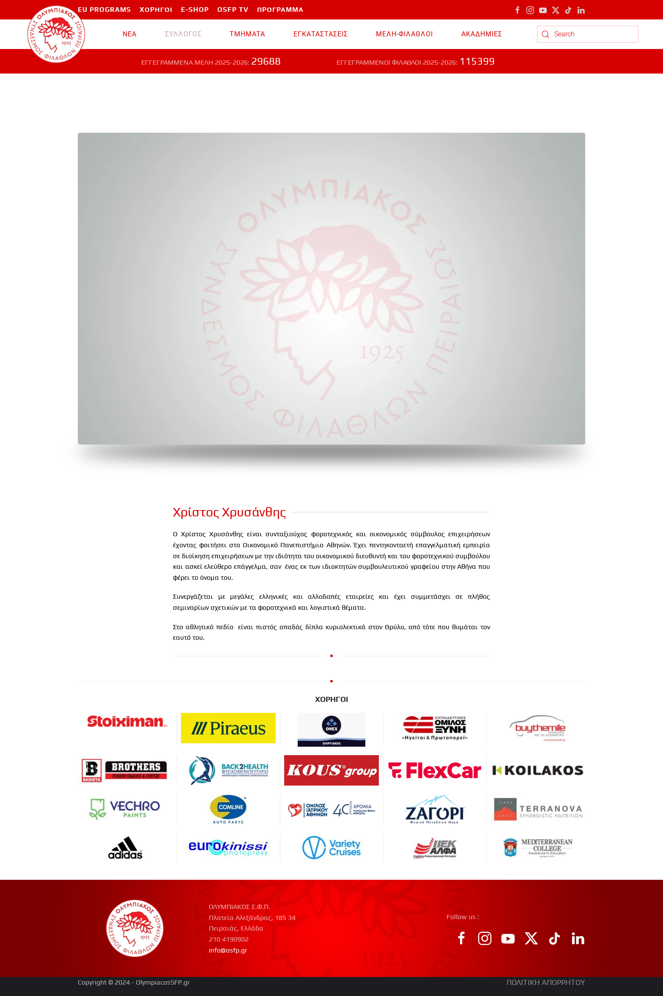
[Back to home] (56, 34)
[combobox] (587, 34)
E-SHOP (195, 9)
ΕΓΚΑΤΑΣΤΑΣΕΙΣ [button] (320, 34)
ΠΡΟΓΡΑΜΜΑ (280, 9)
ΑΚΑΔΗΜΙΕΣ (481, 34)
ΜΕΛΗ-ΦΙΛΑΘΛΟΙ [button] (404, 34)
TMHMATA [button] (247, 34)
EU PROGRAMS (104, 9)
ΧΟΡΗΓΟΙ (156, 9)
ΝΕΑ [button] (130, 34)
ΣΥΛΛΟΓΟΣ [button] (183, 34)
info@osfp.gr (228, 950)
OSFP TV (233, 9)
